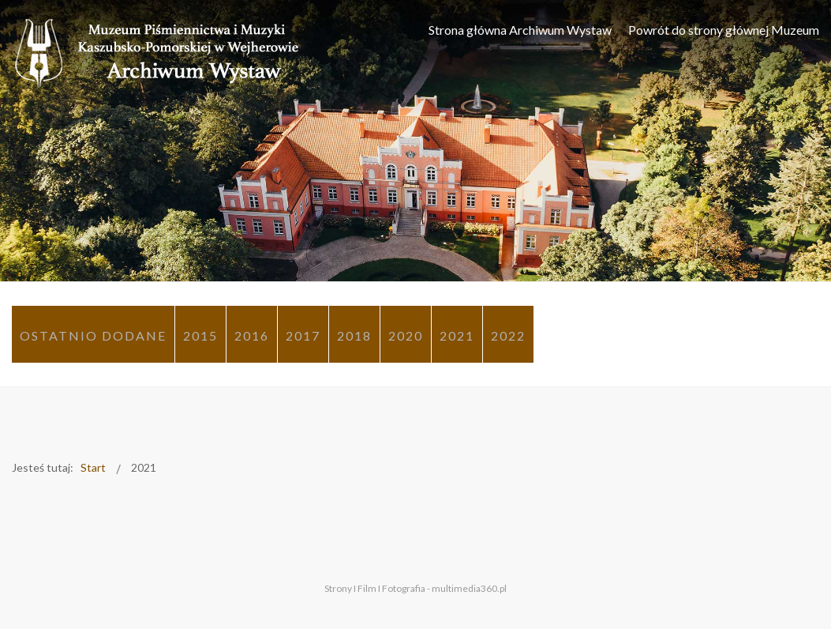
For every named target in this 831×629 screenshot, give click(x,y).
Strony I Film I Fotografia (374, 588)
